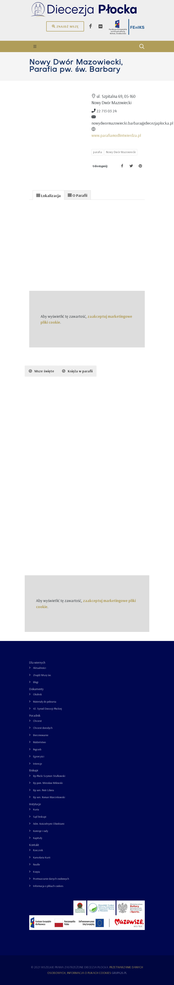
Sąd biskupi (39, 816)
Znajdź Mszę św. (42, 675)
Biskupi (33, 770)
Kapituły (37, 838)
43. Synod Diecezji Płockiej (47, 708)
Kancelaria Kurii (41, 857)
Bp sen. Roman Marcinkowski (49, 797)
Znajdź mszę (65, 26)
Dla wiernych (37, 662)
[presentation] (48, 195)
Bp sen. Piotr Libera (43, 790)
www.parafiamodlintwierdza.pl (116, 135)
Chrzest (37, 720)
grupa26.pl (119, 973)
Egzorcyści (38, 756)
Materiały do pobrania (44, 701)
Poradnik (34, 715)
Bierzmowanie (40, 735)
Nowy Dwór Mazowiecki (121, 152)
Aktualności (39, 668)
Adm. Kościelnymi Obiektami (48, 823)
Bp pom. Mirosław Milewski (48, 783)
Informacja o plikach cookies (48, 886)
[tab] (48, 195)
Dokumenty (36, 689)
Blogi (35, 682)
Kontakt (34, 845)
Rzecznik (38, 850)
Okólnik (37, 694)
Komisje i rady (40, 831)
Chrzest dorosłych (43, 728)
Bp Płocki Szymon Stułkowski (49, 776)
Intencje (37, 763)
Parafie (36, 864)
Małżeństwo (39, 742)
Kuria (36, 809)
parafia (97, 152)
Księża (36, 871)
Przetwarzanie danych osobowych (51, 878)
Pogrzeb (37, 749)
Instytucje (35, 804)
